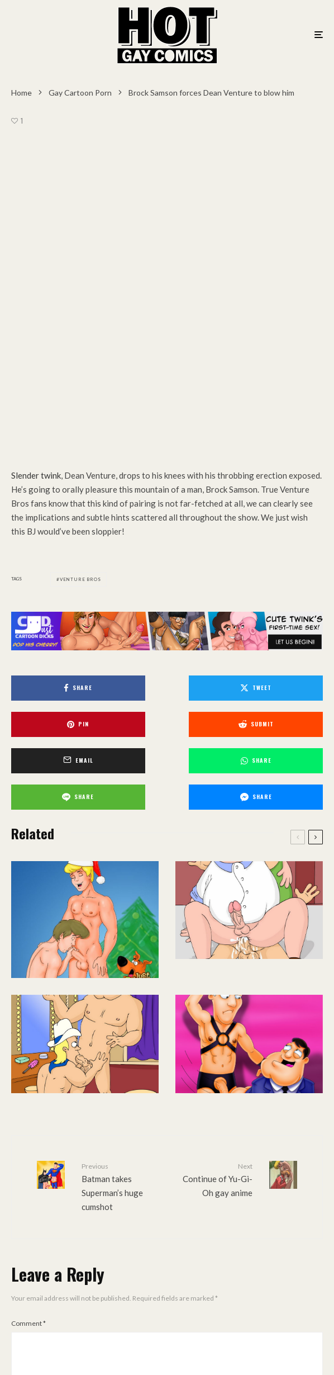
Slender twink (36, 177)
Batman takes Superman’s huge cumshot (120, 851)
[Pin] (274, 390)
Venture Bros (80, 281)
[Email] (167, 426)
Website (188, 1180)
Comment (28, 989)
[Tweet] (167, 390)
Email (21, 1180)
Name (22, 1131)
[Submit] (60, 426)
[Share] (60, 390)
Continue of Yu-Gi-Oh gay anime (213, 844)
